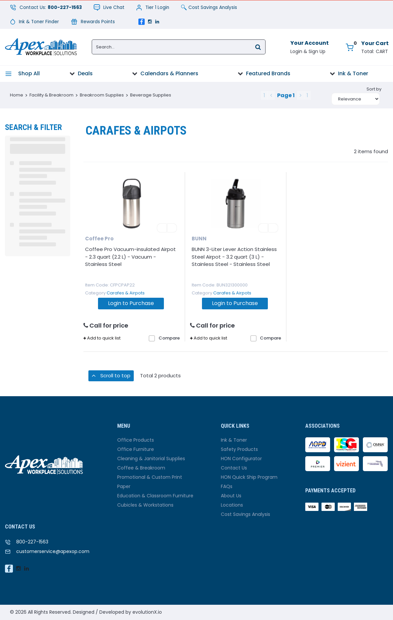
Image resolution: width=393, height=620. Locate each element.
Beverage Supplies (150, 95)
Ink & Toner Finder (34, 22)
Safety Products (239, 449)
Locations (232, 505)
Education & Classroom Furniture (155, 495)
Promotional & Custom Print (149, 477)
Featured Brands (268, 73)
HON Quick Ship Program (249, 477)
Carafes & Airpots (126, 293)
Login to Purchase (131, 303)
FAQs (226, 486)
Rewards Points (93, 22)
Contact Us (234, 468)
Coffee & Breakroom (141, 468)
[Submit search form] (258, 46)
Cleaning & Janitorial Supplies (151, 458)
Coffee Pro (99, 238)
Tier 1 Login (152, 7)
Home (16, 95)
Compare (164, 338)
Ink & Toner (353, 73)
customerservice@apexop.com (52, 551)
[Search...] (179, 46)
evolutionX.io (147, 612)
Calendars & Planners (169, 73)
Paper (123, 486)
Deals (85, 73)
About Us (231, 495)
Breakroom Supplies (102, 95)
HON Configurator (241, 458)
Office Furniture (135, 449)
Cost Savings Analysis (209, 7)
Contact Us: (46, 7)
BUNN (199, 238)
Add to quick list (102, 338)
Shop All (29, 73)
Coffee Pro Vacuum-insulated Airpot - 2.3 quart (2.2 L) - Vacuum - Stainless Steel (130, 257)
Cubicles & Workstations (145, 505)
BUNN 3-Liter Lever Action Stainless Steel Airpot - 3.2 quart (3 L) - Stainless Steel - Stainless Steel (234, 257)
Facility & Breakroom (51, 95)
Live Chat (109, 7)
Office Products (135, 440)
